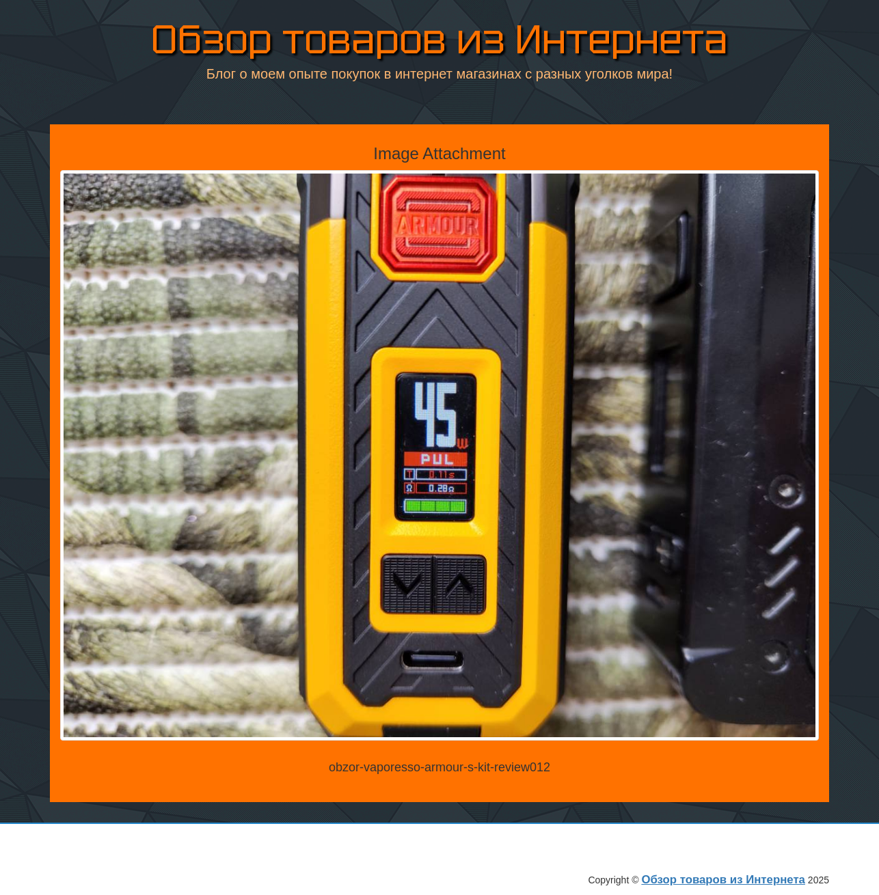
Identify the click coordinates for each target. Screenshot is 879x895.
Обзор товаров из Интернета (439, 42)
